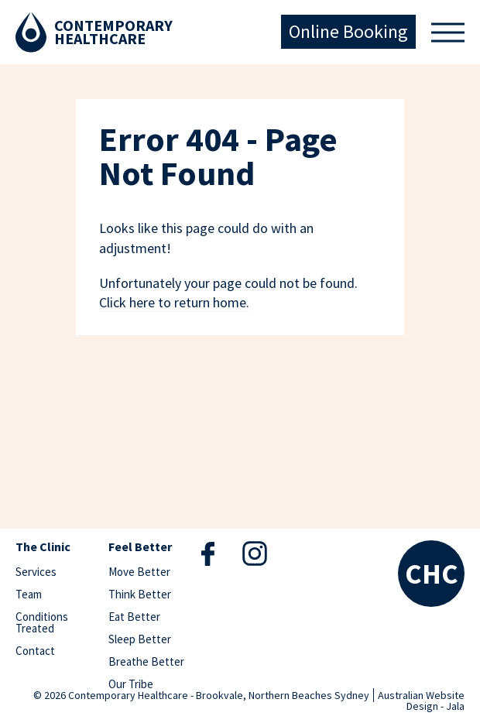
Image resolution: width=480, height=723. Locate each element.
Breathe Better (146, 661)
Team (28, 594)
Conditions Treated (41, 622)
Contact (35, 650)
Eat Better (134, 616)
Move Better (139, 571)
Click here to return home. (174, 302)
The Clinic (42, 547)
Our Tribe (130, 684)
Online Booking (348, 31)
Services (36, 571)
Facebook (207, 553)
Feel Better (140, 547)
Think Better (139, 594)
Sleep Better (139, 639)
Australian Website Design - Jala (421, 700)
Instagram (254, 553)
